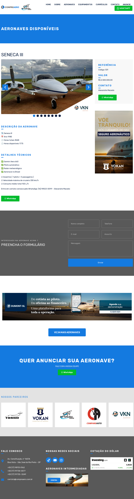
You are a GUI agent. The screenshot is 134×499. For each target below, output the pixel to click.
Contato (115, 4)
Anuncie (127, 4)
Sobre (57, 4)
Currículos (101, 4)
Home (48, 4)
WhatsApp (123, 8)
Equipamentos (85, 4)
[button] (34, 116)
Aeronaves (69, 4)
